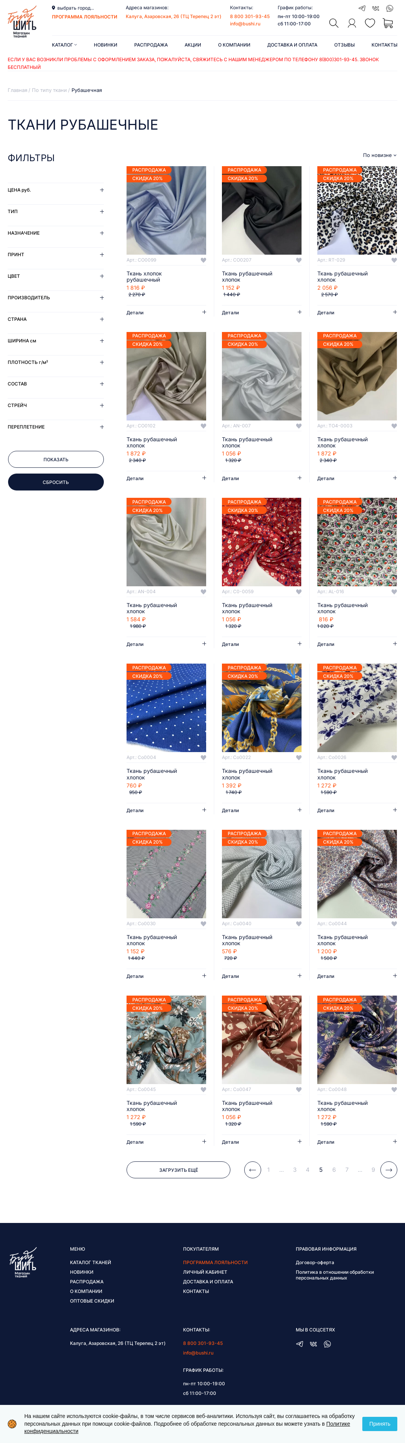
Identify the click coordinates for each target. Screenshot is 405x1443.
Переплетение (26, 427)
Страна (17, 319)
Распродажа (151, 45)
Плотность (28, 362)
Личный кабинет (205, 1272)
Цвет (14, 276)
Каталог (64, 45)
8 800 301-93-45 (250, 16)
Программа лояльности (215, 1262)
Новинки (105, 45)
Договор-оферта (315, 1262)
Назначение (24, 233)
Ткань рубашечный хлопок (247, 276)
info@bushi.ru (245, 24)
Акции (193, 45)
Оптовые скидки (92, 1301)
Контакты (384, 45)
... (281, 1169)
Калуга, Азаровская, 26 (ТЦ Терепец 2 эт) (174, 16)
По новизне (377, 155)
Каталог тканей (90, 1262)
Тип (13, 211)
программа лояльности (84, 17)
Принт (16, 254)
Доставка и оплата (292, 45)
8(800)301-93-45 (338, 59)
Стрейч (17, 405)
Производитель (29, 297)
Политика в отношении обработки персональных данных (335, 1275)
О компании (234, 45)
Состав (17, 384)
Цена (19, 190)
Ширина (22, 341)
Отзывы (344, 45)
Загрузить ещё (178, 1170)
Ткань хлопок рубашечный (144, 276)
